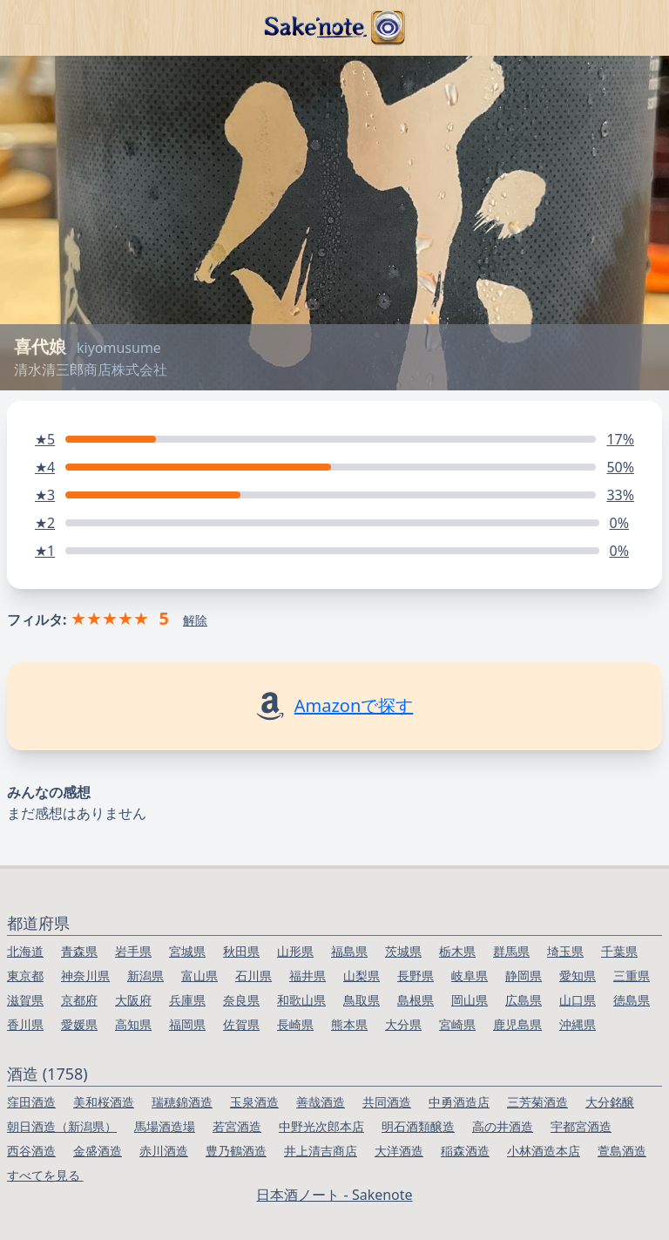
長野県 (415, 975)
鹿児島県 (517, 1024)
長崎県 (295, 1024)
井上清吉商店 (320, 1150)
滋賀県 (25, 1000)
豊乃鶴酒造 (236, 1150)
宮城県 (187, 951)
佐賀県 (241, 1024)
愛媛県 (79, 1024)
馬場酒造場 (164, 1126)
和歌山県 (301, 1000)
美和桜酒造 (103, 1102)
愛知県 (577, 975)
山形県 (295, 951)
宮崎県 (457, 1024)
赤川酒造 (163, 1150)
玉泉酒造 (254, 1102)
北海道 (25, 951)
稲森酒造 (465, 1150)
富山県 (199, 975)
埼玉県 (565, 951)
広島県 (523, 1000)
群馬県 (511, 951)
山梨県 (361, 975)
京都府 (79, 1000)
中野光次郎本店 (321, 1126)
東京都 (25, 975)
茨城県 (403, 951)
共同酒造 (386, 1102)
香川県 (25, 1024)
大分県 (403, 1024)
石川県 (253, 975)
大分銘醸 (609, 1102)
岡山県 (469, 1000)
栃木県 (457, 951)
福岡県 (187, 1024)
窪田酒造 (31, 1102)
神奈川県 (85, 975)
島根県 (415, 1000)
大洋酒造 (399, 1150)
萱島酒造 (622, 1150)
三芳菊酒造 (537, 1102)
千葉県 (619, 951)
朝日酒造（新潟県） (62, 1126)
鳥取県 (361, 1000)
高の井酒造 (502, 1126)
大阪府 (133, 1000)
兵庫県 (187, 1000)
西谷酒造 (31, 1150)
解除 (195, 620)
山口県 (577, 1000)
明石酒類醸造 (418, 1126)
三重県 (631, 975)
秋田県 (241, 951)
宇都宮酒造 (581, 1126)
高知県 (133, 1024)
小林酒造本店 (543, 1150)
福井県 (307, 975)
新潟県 (145, 975)
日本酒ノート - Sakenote (334, 1194)
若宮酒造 (237, 1126)
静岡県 (523, 975)
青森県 (79, 951)
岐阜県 (469, 975)
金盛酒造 (97, 1150)
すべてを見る (45, 1175)
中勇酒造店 (459, 1102)
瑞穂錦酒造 (182, 1102)
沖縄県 (577, 1024)
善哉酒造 (320, 1102)
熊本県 (349, 1024)
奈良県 (241, 1000)
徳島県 (631, 1000)
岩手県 (133, 951)
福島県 (349, 951)
